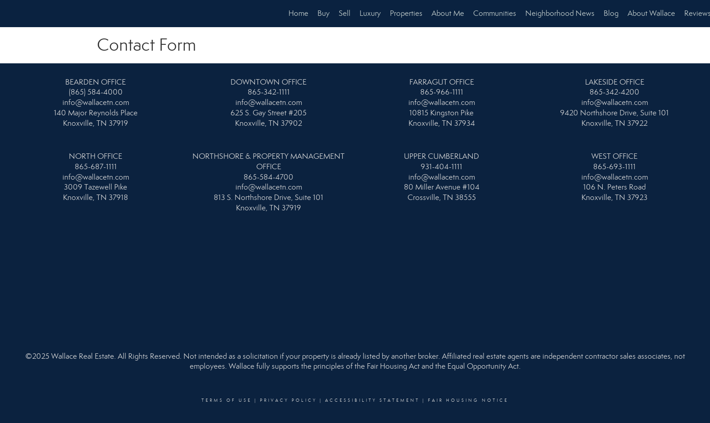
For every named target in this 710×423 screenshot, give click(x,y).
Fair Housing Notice (468, 400)
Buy (323, 13)
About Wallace (651, 13)
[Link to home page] (11, 13)
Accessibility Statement (372, 400)
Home (298, 13)
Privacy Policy (288, 400)
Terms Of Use (226, 400)
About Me (448, 13)
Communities (494, 13)
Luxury (370, 13)
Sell (344, 13)
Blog (611, 13)
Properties (406, 13)
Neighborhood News (560, 13)
